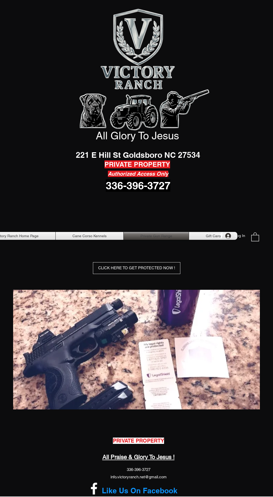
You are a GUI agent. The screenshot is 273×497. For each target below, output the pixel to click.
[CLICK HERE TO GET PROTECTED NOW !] (136, 268)
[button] (255, 236)
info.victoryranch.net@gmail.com (139, 477)
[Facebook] (221, 235)
